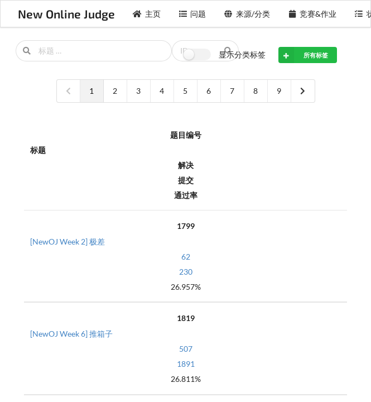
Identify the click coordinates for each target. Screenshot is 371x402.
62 (185, 256)
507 (185, 348)
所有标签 (303, 55)
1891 (186, 363)
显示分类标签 (242, 54)
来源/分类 (247, 13)
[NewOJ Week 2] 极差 (67, 241)
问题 (192, 13)
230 (185, 271)
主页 (147, 13)
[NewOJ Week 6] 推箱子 (71, 333)
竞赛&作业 (312, 13)
